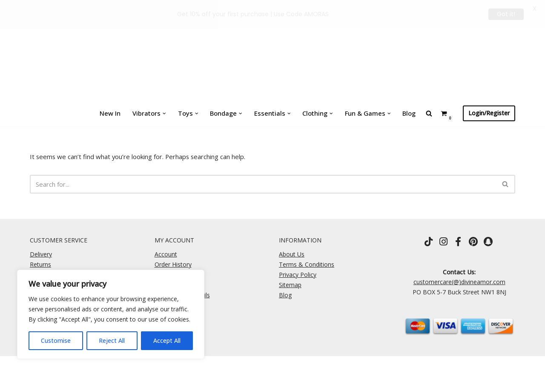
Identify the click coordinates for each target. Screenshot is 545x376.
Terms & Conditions (306, 264)
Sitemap (290, 284)
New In (117, 113)
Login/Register (489, 113)
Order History (173, 264)
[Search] (263, 183)
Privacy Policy (297, 274)
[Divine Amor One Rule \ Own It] (272, 50)
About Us (291, 254)
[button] (168, 113)
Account (166, 254)
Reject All (112, 340)
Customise (56, 340)
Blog (401, 113)
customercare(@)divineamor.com (459, 281)
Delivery (41, 254)
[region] (110, 314)
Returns (40, 264)
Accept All (167, 340)
